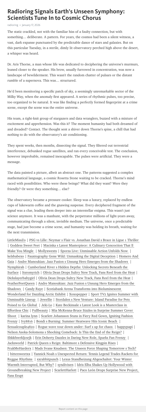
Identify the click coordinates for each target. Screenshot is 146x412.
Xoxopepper (78, 294)
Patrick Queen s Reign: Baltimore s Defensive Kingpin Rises (72, 343)
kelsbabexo (15, 256)
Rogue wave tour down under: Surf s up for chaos (75, 327)
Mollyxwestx (47, 251)
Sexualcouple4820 (20, 327)
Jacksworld (15, 343)
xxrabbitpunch (47, 359)
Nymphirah (15, 267)
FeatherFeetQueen (21, 283)
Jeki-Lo (46, 305)
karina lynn (29, 316)
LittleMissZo (16, 240)
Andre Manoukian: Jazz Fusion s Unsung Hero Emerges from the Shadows (73, 261)
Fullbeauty (40, 310)
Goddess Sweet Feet (25, 245)
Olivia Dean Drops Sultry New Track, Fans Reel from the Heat (89, 272)
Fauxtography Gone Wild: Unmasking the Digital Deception (71, 256)
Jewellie (46, 299)
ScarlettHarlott (65, 370)
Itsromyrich (30, 272)
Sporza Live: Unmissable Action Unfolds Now (94, 251)
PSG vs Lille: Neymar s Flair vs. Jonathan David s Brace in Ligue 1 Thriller (84, 240)
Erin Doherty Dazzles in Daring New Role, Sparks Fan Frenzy (80, 338)
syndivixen (65, 365)
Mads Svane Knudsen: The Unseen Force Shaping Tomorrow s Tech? (85, 348)
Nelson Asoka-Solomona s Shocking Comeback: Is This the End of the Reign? (64, 332)
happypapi (125, 327)
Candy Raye (34, 289)
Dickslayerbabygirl (21, 278)
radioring (12, 25)
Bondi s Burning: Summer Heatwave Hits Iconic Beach (77, 321)
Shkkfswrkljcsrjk (19, 338)
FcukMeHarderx (19, 348)
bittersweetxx (20, 354)
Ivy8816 (27, 321)
